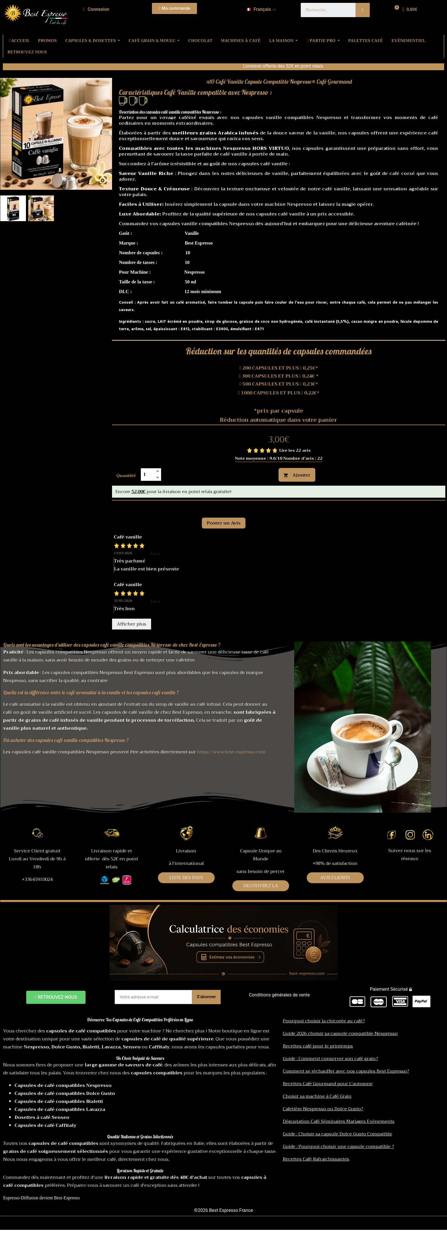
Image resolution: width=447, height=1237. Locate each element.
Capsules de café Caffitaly (45, 1125)
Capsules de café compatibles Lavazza (60, 1109)
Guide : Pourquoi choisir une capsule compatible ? (338, 1147)
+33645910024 (37, 879)
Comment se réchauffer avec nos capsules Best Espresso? (346, 1071)
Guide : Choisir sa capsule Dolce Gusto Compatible (337, 1134)
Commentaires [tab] (135, 507)
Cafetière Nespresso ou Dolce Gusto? (323, 1109)
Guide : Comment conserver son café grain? (330, 1059)
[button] (174, 8)
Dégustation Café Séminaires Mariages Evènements (339, 1121)
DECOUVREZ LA (260, 886)
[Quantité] (148, 474)
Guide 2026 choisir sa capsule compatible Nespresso (340, 1034)
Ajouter (296, 475)
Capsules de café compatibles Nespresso (63, 1085)
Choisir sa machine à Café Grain (317, 1096)
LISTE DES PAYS (186, 878)
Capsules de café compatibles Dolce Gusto (65, 1093)
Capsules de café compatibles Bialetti (59, 1101)
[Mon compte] (96, 9)
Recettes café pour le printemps (318, 1046)
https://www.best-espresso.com (231, 752)
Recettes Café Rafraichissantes (316, 1159)
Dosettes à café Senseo (42, 1117)
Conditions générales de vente (279, 995)
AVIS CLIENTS (335, 878)
